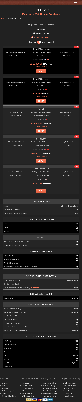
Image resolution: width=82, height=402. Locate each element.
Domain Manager (28, 388)
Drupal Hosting (68, 393)
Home (3, 18)
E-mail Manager (27, 393)
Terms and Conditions (9, 396)
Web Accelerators (28, 396)
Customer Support (8, 391)
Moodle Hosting (68, 396)
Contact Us (5, 388)
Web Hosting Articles (49, 383)
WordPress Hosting (69, 383)
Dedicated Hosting (49, 386)
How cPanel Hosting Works (52, 391)
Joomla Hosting (68, 391)
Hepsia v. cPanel (27, 386)
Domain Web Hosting (50, 388)
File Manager (26, 391)
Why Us (4, 386)
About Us (5, 383)
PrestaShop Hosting (70, 386)
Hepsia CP (25, 383)
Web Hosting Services (50, 396)
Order (41, 71)
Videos (4, 393)
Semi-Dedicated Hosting (51, 393)
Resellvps (41, 10)
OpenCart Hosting (69, 388)
